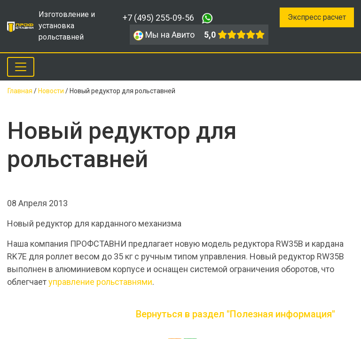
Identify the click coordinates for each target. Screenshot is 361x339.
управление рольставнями (100, 282)
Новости (51, 91)
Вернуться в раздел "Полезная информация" (235, 314)
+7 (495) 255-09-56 (158, 18)
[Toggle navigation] (20, 67)
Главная (20, 91)
